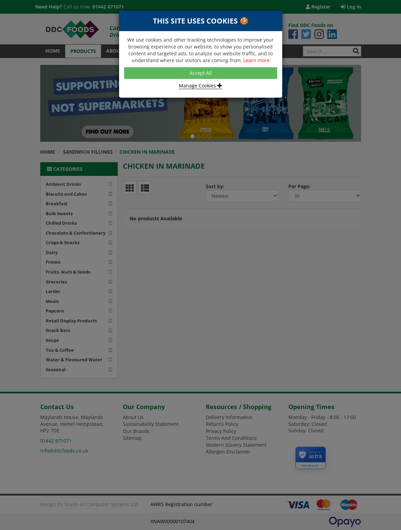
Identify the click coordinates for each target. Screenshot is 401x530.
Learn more (256, 60)
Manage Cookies (200, 85)
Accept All (200, 73)
